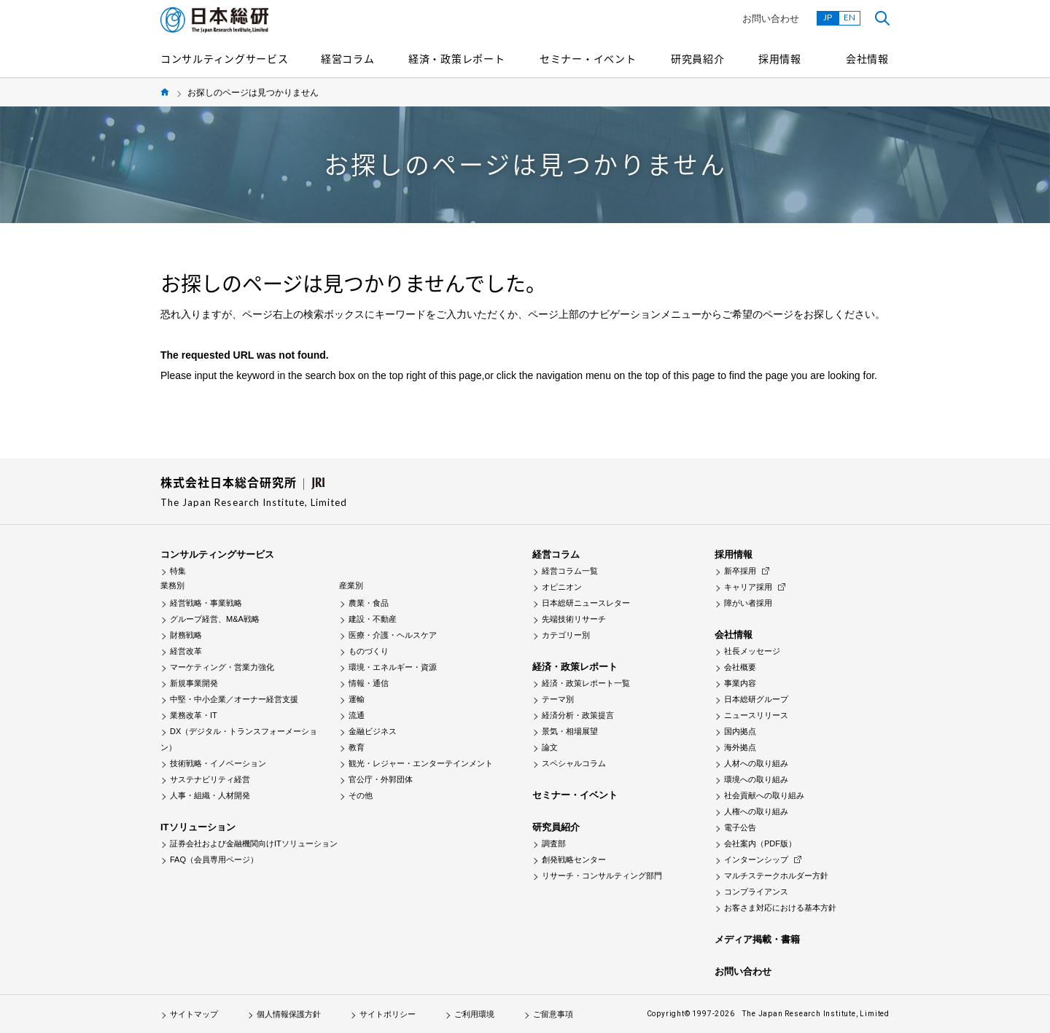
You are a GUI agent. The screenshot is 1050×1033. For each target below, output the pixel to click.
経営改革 (186, 651)
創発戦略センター (574, 859)
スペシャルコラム (574, 763)
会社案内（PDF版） (760, 843)
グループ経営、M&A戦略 (215, 619)
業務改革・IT (193, 715)
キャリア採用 (748, 586)
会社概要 (740, 667)
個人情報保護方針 (289, 1014)
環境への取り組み (756, 779)
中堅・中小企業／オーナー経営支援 (234, 699)
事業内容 (740, 683)
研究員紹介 (698, 58)
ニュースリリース (756, 715)
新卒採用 (740, 570)
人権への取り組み (756, 811)
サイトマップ (194, 1014)
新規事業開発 (194, 683)
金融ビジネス (373, 731)
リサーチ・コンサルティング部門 (602, 875)
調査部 (554, 843)
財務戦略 (186, 635)
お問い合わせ (770, 18)
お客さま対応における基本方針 (780, 907)
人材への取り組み (756, 763)
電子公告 (740, 827)
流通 (357, 715)
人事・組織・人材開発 (210, 795)
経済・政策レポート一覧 (586, 683)
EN (849, 17)
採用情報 (779, 58)
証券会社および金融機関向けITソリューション (254, 843)
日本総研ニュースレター (586, 603)
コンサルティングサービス (224, 58)
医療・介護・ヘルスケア (393, 635)
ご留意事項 (553, 1014)
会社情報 (867, 58)
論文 (550, 747)
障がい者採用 (748, 603)
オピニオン (562, 586)
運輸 (357, 699)
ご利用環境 (474, 1014)
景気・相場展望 (570, 731)
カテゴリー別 (566, 635)
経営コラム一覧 (570, 570)
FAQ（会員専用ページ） (214, 859)
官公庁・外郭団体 (381, 779)
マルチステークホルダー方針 (776, 875)
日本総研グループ (756, 699)
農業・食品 (369, 603)
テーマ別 (558, 699)
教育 (357, 747)
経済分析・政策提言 (578, 715)
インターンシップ (756, 859)
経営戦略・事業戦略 (206, 603)
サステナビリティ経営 (210, 779)
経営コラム (348, 58)
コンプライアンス (756, 891)
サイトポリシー (387, 1014)
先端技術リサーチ (574, 619)
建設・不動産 (373, 619)
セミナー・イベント (588, 58)
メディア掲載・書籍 (757, 939)
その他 (361, 795)
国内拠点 (740, 731)
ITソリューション (198, 827)
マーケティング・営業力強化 (222, 667)
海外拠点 (740, 747)
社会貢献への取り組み (764, 795)
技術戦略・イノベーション (218, 763)
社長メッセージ (752, 651)
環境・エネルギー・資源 (393, 667)
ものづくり (369, 651)
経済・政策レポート (456, 58)
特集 (178, 570)
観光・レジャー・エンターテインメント (421, 763)
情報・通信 (369, 683)
